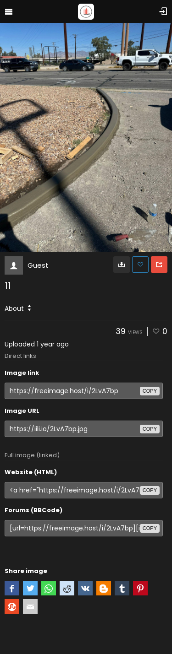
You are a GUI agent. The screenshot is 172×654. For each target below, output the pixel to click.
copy (150, 391)
